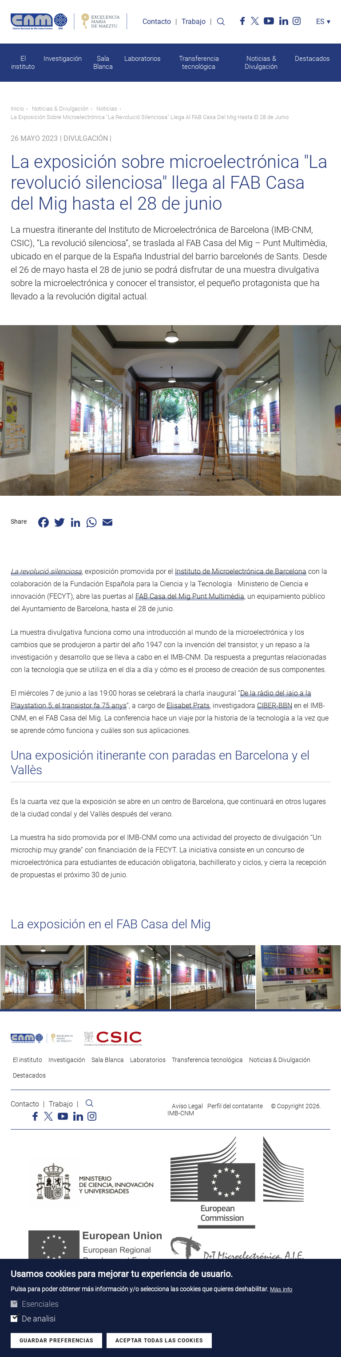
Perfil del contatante (235, 1107)
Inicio (17, 109)
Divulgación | (87, 139)
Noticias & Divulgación (261, 63)
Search (220, 22)
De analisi (39, 1318)
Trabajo (194, 22)
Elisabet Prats (188, 706)
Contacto (157, 22)
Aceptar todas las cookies (159, 1340)
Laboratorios (142, 59)
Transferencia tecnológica (199, 63)
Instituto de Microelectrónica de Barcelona (240, 572)
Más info (281, 1289)
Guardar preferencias (56, 1340)
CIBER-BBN (274, 706)
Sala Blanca (103, 63)
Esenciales (40, 1304)
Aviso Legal (187, 1107)
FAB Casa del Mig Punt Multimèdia (189, 597)
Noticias (106, 109)
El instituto (23, 63)
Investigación (63, 59)
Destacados (312, 59)
